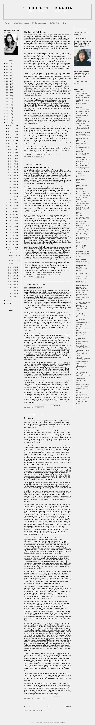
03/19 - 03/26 (12, 247)
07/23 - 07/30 (12, 194)
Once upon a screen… (83, 251)
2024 (8, 69)
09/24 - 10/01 (12, 167)
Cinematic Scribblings (83, 132)
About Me (8, 23)
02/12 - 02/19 (12, 279)
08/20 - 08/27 (12, 182)
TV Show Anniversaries (39, 23)
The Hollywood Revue (83, 358)
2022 (8, 75)
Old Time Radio (54, 23)
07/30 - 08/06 (12, 191)
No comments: (29, 156)
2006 (8, 122)
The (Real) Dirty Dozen (83, 347)
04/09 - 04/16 (12, 238)
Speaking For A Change (81, 320)
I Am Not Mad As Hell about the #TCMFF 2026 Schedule (83, 255)
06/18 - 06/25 (12, 208)
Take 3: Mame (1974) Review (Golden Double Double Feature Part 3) (83, 95)
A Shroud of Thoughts (47, 8)
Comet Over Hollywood (80, 150)
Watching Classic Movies (81, 391)
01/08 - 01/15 (12, 294)
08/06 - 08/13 (12, 188)
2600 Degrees (61, 722)
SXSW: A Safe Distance (83, 283)
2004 (8, 303)
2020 (8, 81)
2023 (8, 72)
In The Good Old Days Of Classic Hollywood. (81, 187)
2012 (8, 105)
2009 (8, 114)
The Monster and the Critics (36, 167)
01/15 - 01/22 (12, 291)
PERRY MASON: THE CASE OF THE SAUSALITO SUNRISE (83, 123)
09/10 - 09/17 (12, 173)
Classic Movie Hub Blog (82, 139)
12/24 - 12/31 (12, 128)
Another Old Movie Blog (82, 100)
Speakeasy (79, 313)
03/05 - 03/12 (12, 270)
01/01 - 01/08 (12, 297)
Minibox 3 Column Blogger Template (39, 722)
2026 (8, 63)
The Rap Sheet (81, 366)
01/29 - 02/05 (12, 285)
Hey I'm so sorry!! (81, 223)
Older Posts (67, 706)
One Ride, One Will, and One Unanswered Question (83, 324)
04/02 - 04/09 (12, 241)
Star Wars (10, 263)
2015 (8, 96)
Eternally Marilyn (81, 209)
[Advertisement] (47, 16)
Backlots (79, 107)
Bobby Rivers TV (81, 114)
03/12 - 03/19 (12, 267)
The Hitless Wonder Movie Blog (82, 351)
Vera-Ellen (79, 182)
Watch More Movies (82, 384)
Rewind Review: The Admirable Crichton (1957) (82, 308)
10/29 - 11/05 (12, 152)
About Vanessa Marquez (21, 23)
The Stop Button (81, 372)
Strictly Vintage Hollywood (81, 339)
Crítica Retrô (80, 157)
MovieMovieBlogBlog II (83, 234)
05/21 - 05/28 (12, 220)
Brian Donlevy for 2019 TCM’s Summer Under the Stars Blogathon (83, 276)
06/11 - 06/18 (12, 211)
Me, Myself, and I (81, 221)
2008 (8, 117)
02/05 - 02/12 (12, 282)
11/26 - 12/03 (12, 140)
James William (53, 722)
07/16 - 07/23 (12, 197)
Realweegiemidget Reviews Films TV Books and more (82, 287)
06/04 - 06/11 (12, 214)
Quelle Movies (80, 281)
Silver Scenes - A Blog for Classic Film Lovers (83, 303)
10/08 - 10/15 (12, 161)
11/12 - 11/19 (12, 146)
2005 (8, 300)
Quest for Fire (80, 129)
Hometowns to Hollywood (80, 180)
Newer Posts (27, 706)
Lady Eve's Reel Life (82, 208)
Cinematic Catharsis (82, 128)
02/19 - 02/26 (12, 276)
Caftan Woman (81, 120)
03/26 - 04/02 (12, 244)
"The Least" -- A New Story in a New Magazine (82, 175)
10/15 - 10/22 (12, 158)
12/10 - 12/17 (12, 134)
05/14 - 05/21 (12, 223)
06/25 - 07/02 (12, 205)
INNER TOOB (81, 202)
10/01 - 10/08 (12, 164)
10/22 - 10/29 (12, 155)
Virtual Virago (80, 378)
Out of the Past (81, 259)
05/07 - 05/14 (12, 226)
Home (64, 23)
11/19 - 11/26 (12, 143)
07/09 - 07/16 (12, 200)
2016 (8, 93)
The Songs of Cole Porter (35, 32)
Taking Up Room (81, 346)
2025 (8, 66)
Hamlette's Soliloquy (82, 171)
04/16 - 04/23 (12, 235)
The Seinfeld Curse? (14, 260)
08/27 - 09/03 (12, 179)
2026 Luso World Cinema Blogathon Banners (81, 334)
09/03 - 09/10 (12, 176)
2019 (8, 84)
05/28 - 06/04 (12, 217)
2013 (8, 102)
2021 (8, 78)
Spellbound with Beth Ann (83, 329)
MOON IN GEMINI (82, 226)
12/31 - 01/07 (12, 125)
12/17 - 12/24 (12, 131)
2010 (8, 111)
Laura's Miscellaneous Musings (80, 214)
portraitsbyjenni (81, 273)
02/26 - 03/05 (12, 273)
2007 (8, 120)
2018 (8, 87)
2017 (8, 90)
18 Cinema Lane (81, 92)
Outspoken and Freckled (81, 266)
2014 (8, 99)
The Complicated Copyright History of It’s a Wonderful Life (83, 361)
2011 (8, 108)
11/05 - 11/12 (12, 149)
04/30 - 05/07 (12, 229)
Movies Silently (81, 245)
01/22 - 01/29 (12, 288)
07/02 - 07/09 (12, 202)
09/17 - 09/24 (12, 170)
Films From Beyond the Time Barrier (82, 164)
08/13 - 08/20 (12, 185)
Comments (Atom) (37, 710)
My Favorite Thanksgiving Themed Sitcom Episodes (82, 229)
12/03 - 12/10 (12, 137)
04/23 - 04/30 (12, 232)
